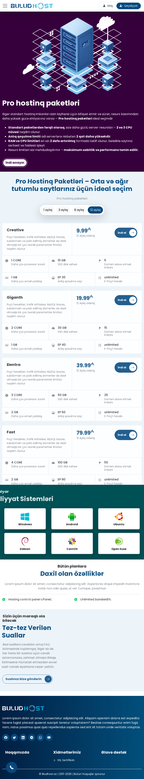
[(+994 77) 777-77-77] (11, 767)
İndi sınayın (15, 162)
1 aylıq (48, 210)
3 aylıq (63, 210)
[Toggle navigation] (5, 5)
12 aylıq (95, 210)
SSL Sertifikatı (63, 760)
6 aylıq (79, 210)
